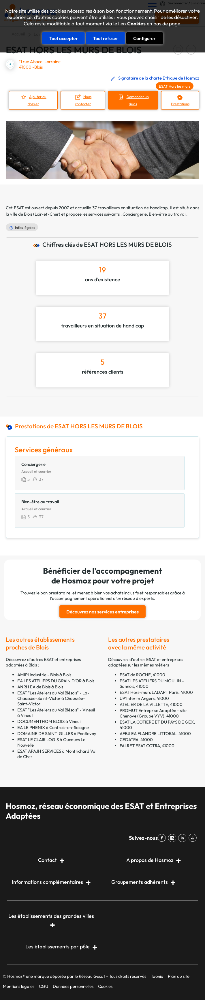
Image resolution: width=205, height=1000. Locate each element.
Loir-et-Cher (47, 213)
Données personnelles (73, 985)
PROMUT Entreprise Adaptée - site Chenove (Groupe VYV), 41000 (153, 712)
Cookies (136, 23)
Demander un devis (137, 100)
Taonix (157, 975)
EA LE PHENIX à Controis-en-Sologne (53, 727)
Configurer (144, 38)
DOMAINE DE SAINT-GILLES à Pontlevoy (56, 733)
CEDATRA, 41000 (136, 739)
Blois (28, 213)
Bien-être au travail (167, 213)
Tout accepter (63, 38)
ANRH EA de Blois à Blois (40, 686)
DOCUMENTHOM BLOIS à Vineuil (49, 721)
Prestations (180, 103)
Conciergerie (135, 213)
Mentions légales (18, 985)
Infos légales (25, 227)
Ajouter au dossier (36, 100)
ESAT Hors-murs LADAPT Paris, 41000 (156, 691)
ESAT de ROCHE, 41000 (142, 674)
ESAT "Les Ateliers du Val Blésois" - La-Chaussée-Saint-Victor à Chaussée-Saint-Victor (53, 698)
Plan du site (178, 975)
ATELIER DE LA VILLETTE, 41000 (151, 704)
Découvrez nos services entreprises (102, 611)
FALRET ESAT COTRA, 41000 (147, 745)
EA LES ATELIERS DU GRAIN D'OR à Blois (55, 680)
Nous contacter (82, 100)
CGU (43, 985)
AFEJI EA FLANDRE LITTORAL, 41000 (155, 733)
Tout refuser (105, 38)
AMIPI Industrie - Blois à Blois (44, 674)
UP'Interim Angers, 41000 (144, 697)
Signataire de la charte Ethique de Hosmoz (158, 78)
